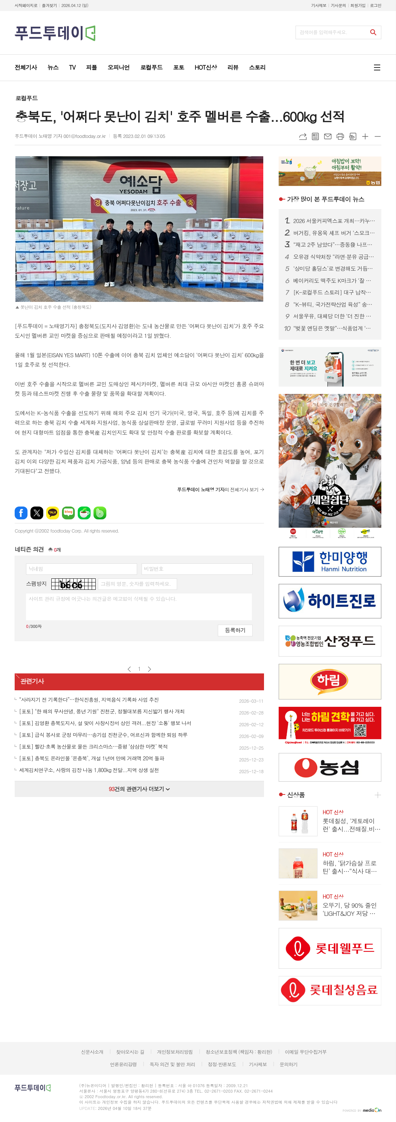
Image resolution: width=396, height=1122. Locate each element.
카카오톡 (52, 513)
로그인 (375, 5)
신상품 (296, 794)
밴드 (100, 513)
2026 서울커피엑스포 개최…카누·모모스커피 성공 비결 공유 (334, 220)
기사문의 (338, 5)
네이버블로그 (68, 513)
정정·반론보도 (222, 1064)
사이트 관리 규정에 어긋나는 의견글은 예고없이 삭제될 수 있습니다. (103, 598)
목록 (315, 136)
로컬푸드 (26, 98)
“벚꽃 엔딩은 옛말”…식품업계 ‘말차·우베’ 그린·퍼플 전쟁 (334, 328)
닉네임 (36, 568)
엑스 (36, 513)
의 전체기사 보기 (217, 489)
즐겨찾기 (49, 5)
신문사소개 (92, 1051)
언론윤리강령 (123, 1064)
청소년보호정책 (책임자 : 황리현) (239, 1051)
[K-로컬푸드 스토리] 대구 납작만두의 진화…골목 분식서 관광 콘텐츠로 (334, 292)
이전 (129, 669)
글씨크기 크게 (365, 136)
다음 (149, 669)
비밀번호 (154, 568)
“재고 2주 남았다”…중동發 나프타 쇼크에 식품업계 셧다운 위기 (334, 244)
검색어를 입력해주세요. (323, 32)
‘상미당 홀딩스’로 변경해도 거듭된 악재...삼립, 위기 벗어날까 (334, 268)
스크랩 (352, 136)
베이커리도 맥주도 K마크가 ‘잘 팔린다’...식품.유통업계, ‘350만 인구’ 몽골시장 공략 (334, 280)
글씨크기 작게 (377, 136)
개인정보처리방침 (175, 1051)
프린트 (340, 136)
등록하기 (235, 630)
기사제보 (318, 5)
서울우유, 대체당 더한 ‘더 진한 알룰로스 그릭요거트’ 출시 (334, 316)
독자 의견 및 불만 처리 (172, 1064)
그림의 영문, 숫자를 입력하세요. (135, 583)
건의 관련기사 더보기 (139, 789)
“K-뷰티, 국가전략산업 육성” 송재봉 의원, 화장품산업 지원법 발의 (334, 304)
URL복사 (303, 136)
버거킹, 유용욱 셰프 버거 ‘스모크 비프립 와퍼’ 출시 (334, 233)
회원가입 (358, 5)
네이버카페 (84, 513)
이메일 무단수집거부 (306, 1051)
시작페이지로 (26, 5)
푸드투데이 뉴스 (325, 199)
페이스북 (21, 513)
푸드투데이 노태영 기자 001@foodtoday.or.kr (60, 135)
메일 (327, 136)
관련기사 (32, 681)
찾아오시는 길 (130, 1051)
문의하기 (288, 1064)
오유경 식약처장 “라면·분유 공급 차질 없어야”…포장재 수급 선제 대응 (334, 256)
